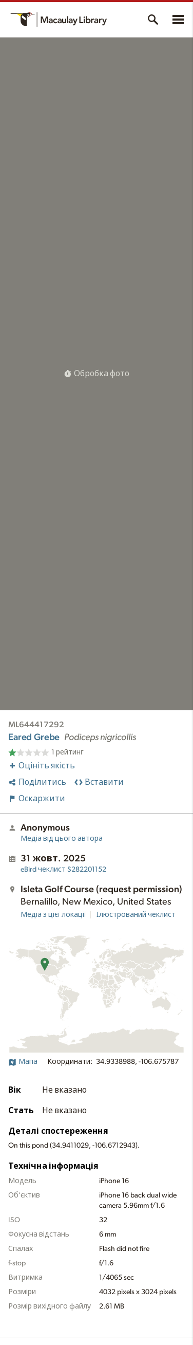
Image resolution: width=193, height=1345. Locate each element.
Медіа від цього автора (62, 838)
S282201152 (63, 869)
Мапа (22, 1061)
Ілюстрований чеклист (136, 914)
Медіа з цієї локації (53, 914)
